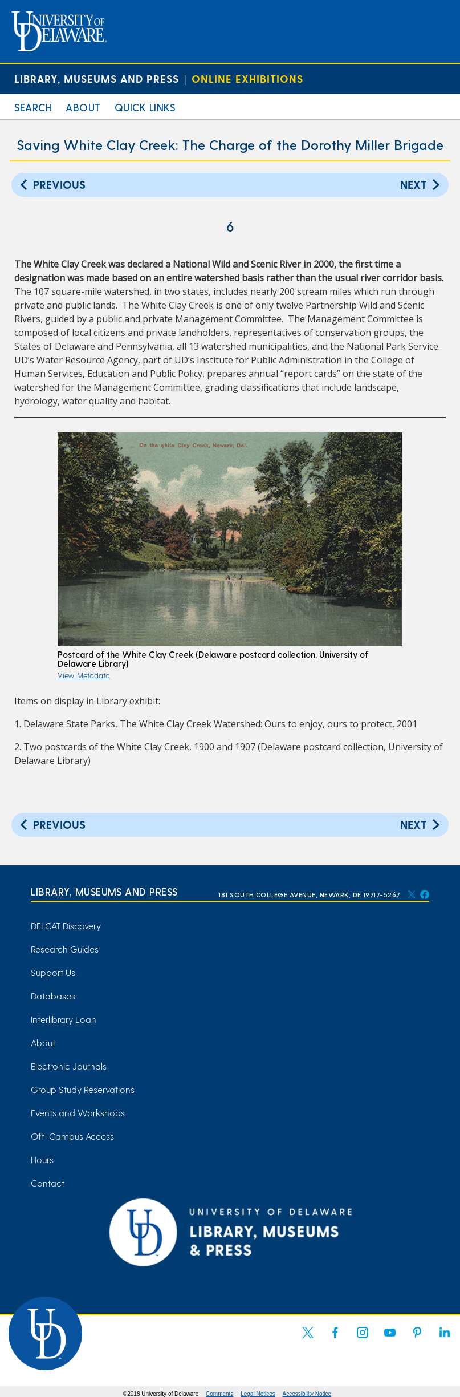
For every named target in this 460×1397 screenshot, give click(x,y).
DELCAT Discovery (66, 925)
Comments (219, 1394)
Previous (51, 184)
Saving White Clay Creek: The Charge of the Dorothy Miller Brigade (230, 144)
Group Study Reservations (83, 1089)
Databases (53, 995)
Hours (42, 1159)
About (83, 107)
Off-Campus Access (72, 1136)
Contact (47, 1182)
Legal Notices (258, 1394)
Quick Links (145, 107)
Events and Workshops (78, 1112)
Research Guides (65, 949)
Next (421, 184)
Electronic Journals (69, 1065)
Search (33, 107)
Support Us (53, 972)
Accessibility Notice (307, 1394)
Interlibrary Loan (63, 1019)
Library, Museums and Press (96, 78)
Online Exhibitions (247, 78)
